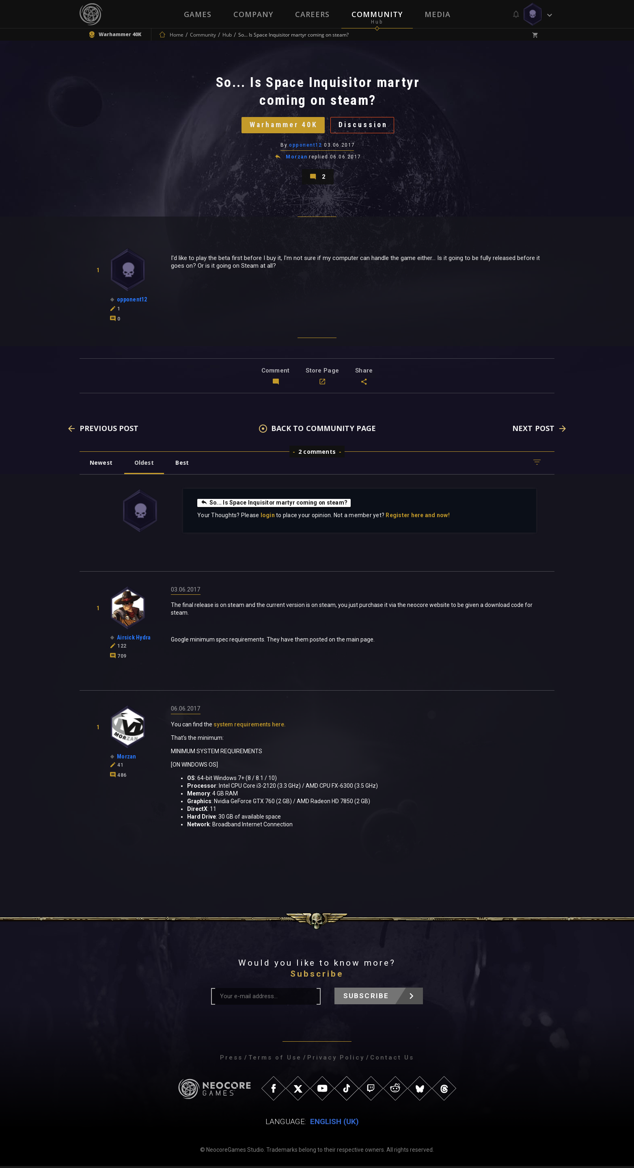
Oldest (145, 464)
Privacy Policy (335, 1059)
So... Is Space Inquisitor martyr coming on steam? (275, 504)
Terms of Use (275, 1059)
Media (438, 14)
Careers (312, 14)
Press (231, 1059)
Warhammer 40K (283, 125)
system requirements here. (249, 726)
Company (253, 14)
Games (197, 14)
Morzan (296, 157)
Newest (101, 464)
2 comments (317, 453)
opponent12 (305, 146)
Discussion (364, 125)
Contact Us (392, 1059)
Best (184, 464)
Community (377, 14)
